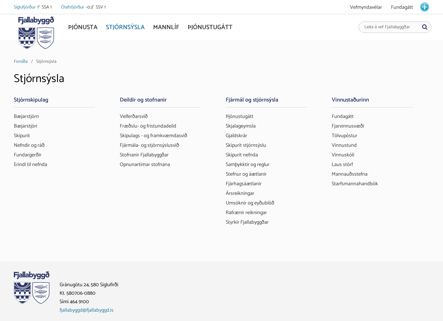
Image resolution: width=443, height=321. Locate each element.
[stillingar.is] (424, 7)
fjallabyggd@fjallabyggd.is (87, 310)
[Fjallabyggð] (36, 34)
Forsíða (21, 61)
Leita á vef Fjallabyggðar (387, 27)
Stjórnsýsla (46, 61)
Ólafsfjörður (73, 7)
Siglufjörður (25, 7)
